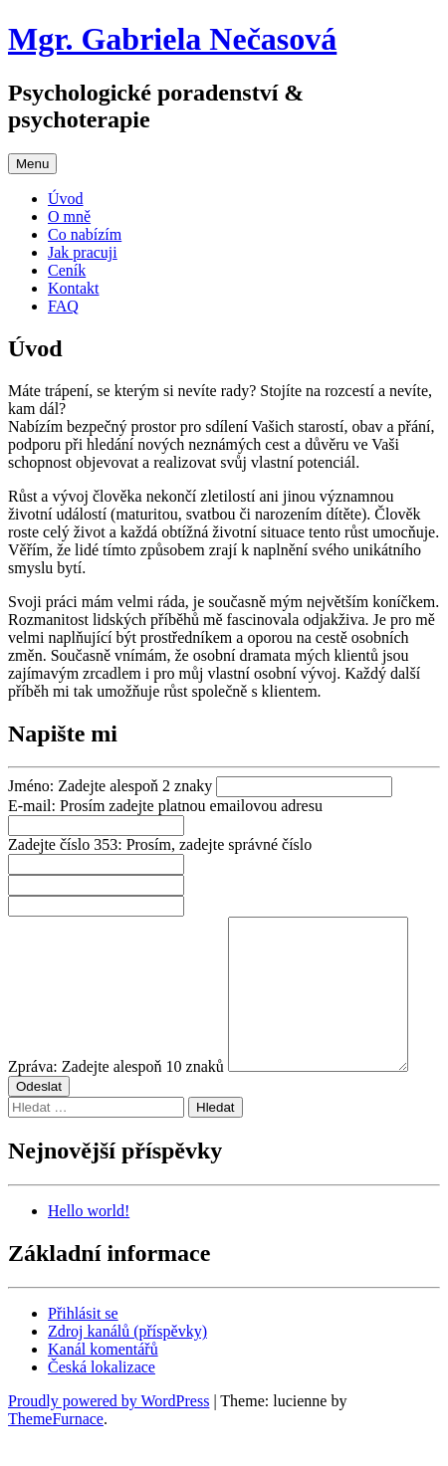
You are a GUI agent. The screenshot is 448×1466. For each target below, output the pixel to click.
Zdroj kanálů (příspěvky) (127, 1361)
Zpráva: (116, 1096)
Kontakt (74, 288)
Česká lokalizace (101, 1396)
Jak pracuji (82, 252)
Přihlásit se (83, 1343)
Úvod (66, 198)
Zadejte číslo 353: (160, 844)
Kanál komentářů (103, 1378)
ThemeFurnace (56, 1448)
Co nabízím (84, 234)
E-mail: (165, 805)
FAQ (63, 306)
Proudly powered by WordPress (108, 1430)
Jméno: (110, 785)
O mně (69, 216)
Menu (32, 163)
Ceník (67, 270)
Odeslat (39, 1116)
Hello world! (88, 1240)
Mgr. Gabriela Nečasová (172, 39)
